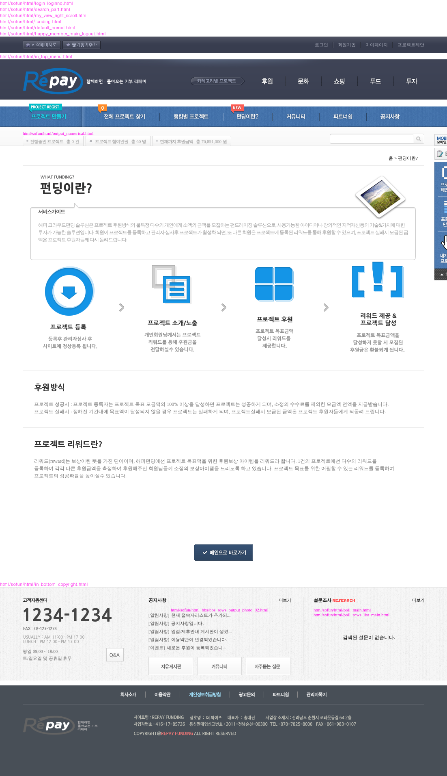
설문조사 (334, 600)
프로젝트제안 (411, 44)
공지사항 (157, 600)
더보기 (285, 600)
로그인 (321, 44)
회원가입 (347, 44)
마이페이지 (376, 44)
